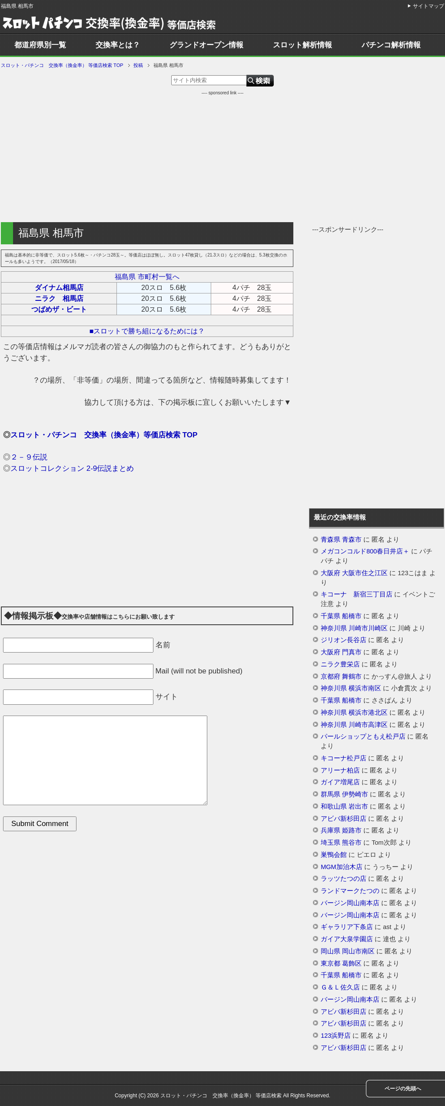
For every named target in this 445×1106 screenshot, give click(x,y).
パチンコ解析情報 (391, 45)
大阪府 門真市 (341, 652)
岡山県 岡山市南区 (348, 951)
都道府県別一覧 (40, 45)
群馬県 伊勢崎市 (344, 794)
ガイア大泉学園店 (347, 939)
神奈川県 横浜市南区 (351, 688)
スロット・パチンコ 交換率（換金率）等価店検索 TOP (103, 435)
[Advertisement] (222, 157)
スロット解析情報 (302, 45)
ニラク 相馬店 (59, 298)
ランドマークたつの (350, 890)
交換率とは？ (118, 45)
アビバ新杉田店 (343, 818)
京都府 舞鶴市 (341, 676)
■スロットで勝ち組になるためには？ (147, 331)
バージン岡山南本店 (350, 902)
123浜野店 (336, 1035)
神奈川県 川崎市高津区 (354, 724)
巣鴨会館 (334, 854)
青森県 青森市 (341, 539)
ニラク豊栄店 (340, 664)
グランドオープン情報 (206, 45)
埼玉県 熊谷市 (341, 842)
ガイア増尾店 (340, 782)
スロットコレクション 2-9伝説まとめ (72, 468)
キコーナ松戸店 (343, 758)
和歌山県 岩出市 (344, 806)
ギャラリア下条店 (347, 926)
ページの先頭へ (403, 1089)
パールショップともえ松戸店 (363, 736)
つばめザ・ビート (59, 309)
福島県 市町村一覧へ (147, 276)
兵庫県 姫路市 (341, 830)
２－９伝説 (28, 457)
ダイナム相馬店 (59, 287)
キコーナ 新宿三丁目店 (356, 594)
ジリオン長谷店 (343, 639)
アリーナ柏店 (340, 770)
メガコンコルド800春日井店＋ (365, 551)
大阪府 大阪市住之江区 (354, 573)
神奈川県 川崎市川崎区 (354, 628)
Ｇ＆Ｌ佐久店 (340, 987)
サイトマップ (428, 6)
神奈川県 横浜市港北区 (354, 712)
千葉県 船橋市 (341, 616)
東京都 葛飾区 (341, 963)
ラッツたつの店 (343, 878)
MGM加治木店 (341, 866)
